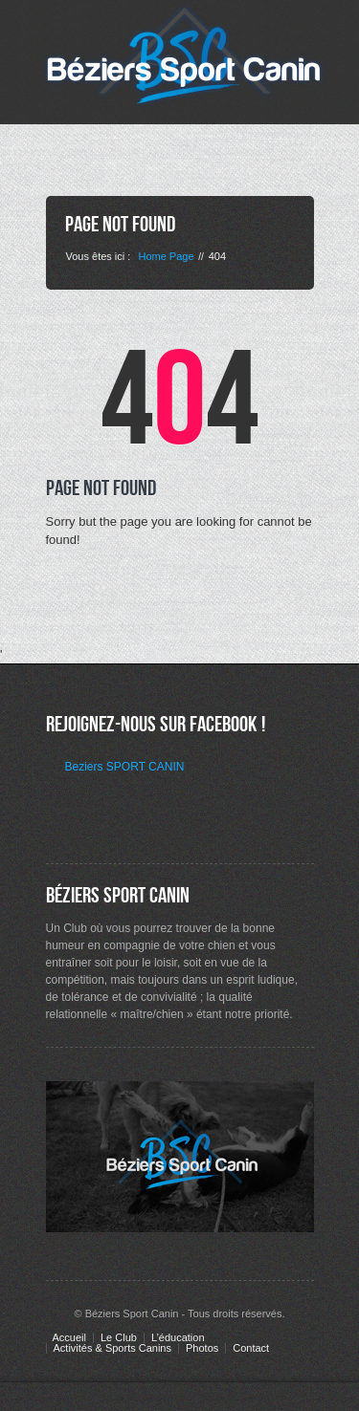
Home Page (165, 256)
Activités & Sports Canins (113, 1348)
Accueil (69, 1338)
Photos (202, 1348)
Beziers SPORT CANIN (125, 766)
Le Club (119, 1338)
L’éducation (178, 1338)
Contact (251, 1348)
